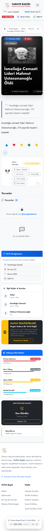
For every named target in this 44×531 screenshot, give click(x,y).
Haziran (31, 29)
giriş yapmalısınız (29, 214)
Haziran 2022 (10, 274)
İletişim (4, 491)
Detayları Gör (22, 421)
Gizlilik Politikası (31, 495)
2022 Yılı (9, 278)
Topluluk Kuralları (32, 491)
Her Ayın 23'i (10, 269)
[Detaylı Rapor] (38, 183)
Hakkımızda (6, 495)
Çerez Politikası (31, 504)
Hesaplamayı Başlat (22, 340)
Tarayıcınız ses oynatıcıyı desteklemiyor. (24, 524)
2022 (23, 29)
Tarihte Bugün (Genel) (13, 265)
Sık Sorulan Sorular (9, 500)
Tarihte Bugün (13, 29)
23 (38, 29)
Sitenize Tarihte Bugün (10, 504)
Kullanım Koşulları (32, 500)
